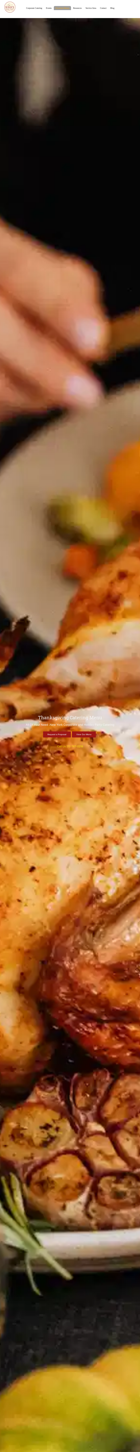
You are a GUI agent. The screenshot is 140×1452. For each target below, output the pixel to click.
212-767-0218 (74, 746)
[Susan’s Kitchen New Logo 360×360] (9, 2)
